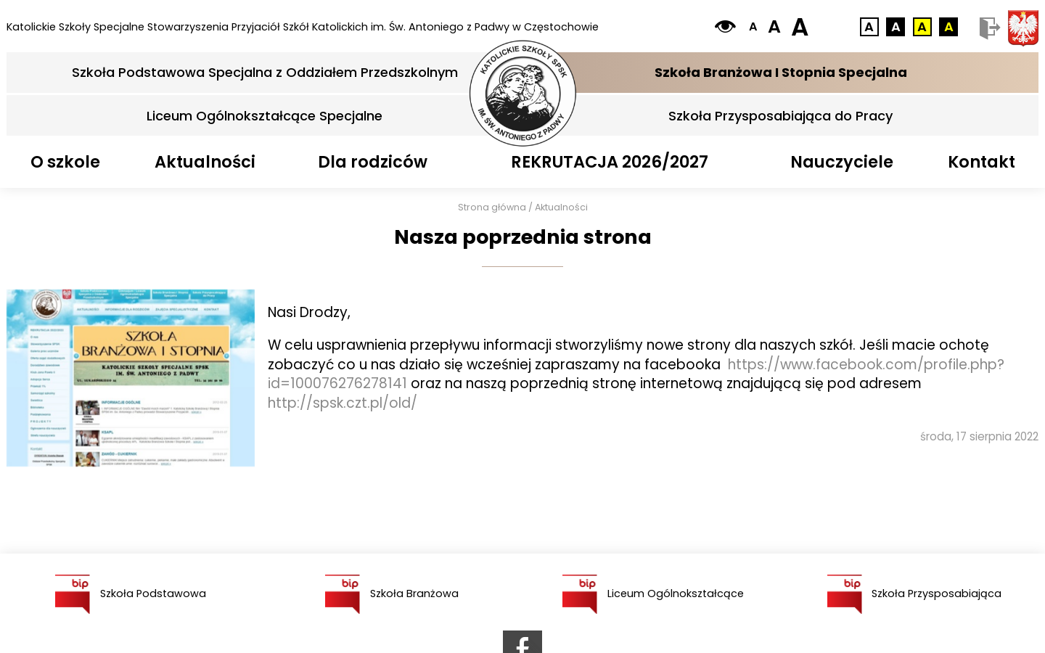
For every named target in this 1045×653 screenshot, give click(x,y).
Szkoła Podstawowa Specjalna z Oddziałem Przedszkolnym (265, 72)
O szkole (65, 161)
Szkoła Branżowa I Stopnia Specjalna (781, 72)
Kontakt (981, 161)
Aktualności (205, 161)
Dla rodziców (372, 161)
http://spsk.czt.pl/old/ (342, 403)
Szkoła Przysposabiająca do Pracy (780, 116)
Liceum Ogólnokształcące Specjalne (264, 116)
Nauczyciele (841, 161)
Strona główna (492, 207)
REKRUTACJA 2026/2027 (609, 161)
